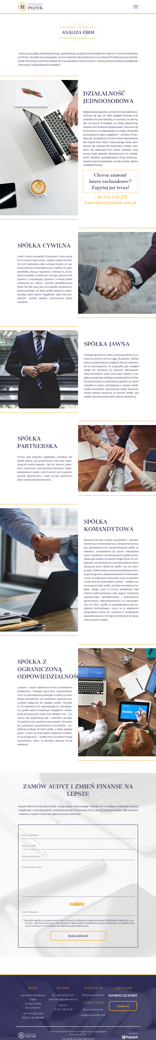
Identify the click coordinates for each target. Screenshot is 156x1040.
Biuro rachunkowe (93, 1009)
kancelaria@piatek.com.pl (110, 202)
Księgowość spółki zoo (93, 1015)
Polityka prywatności (93, 995)
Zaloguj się (123, 1006)
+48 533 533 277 (110, 197)
